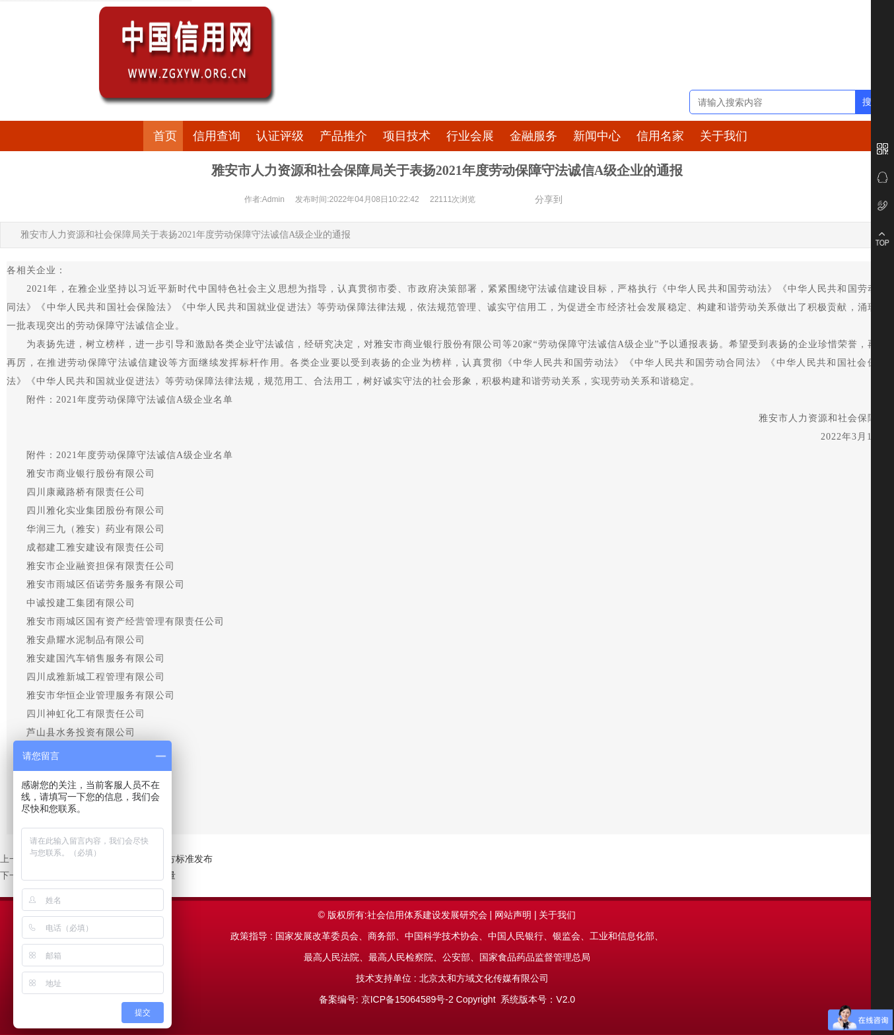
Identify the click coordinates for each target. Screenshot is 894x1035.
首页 (165, 136)
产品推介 (343, 136)
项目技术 (406, 136)
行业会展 (470, 136)
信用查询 (216, 136)
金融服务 (533, 136)
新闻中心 (597, 136)
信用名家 (660, 136)
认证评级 (280, 136)
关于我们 (723, 136)
